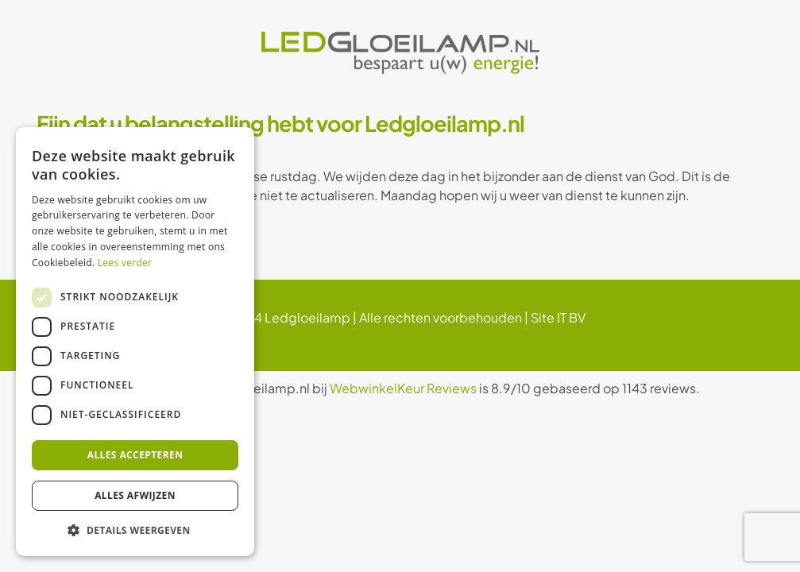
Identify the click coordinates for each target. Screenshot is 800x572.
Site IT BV (558, 317)
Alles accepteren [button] (135, 455)
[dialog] (135, 341)
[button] (135, 530)
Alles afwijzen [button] (135, 495)
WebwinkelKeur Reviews (403, 388)
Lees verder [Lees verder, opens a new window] (125, 262)
